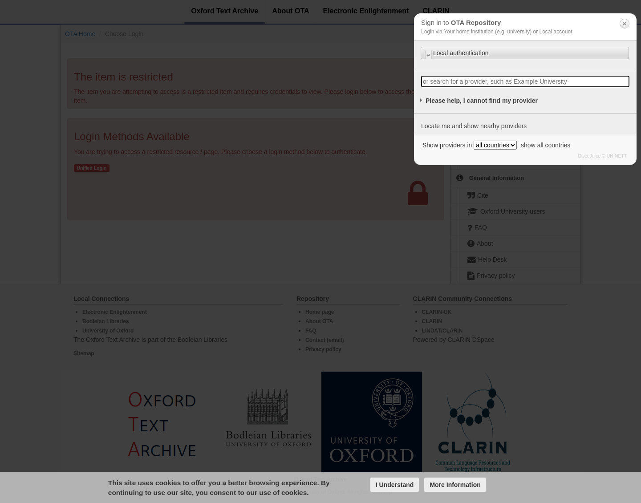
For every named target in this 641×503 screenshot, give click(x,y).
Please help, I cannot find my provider (482, 100)
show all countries (545, 145)
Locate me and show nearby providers (474, 126)
